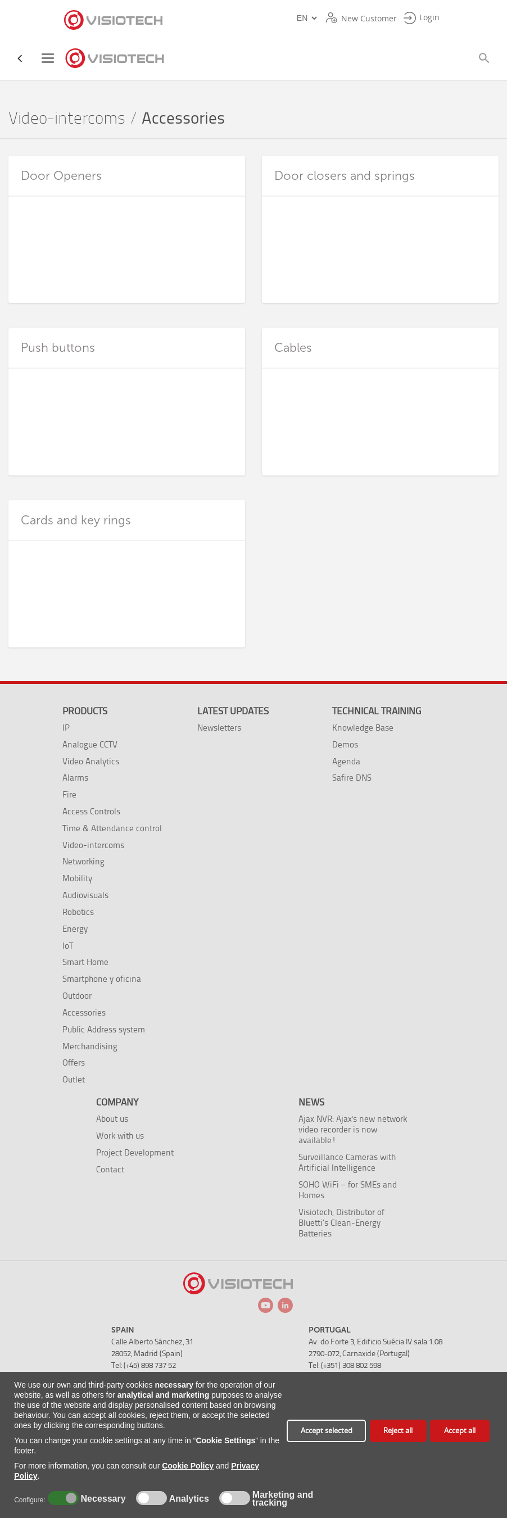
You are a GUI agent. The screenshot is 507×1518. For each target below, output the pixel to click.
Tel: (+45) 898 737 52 (143, 1365)
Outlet (73, 1079)
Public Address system (103, 1029)
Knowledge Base (362, 727)
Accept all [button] (460, 1430)
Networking (83, 861)
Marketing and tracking (282, 1499)
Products (84, 711)
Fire (69, 794)
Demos (345, 744)
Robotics (78, 912)
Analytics (187, 1499)
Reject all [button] (398, 1430)
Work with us (120, 1135)
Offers (73, 1062)
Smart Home (85, 962)
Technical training (376, 711)
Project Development (135, 1152)
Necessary (102, 1499)
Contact (110, 1169)
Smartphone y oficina (101, 978)
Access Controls (91, 811)
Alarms (75, 777)
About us (112, 1118)
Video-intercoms (66, 118)
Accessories (84, 1012)
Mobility (77, 878)
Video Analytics (90, 761)
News (311, 1102)
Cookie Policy (188, 1465)
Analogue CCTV (89, 744)
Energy (75, 928)
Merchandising (89, 1046)
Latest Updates (233, 711)
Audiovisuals (85, 895)
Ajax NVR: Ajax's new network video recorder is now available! (352, 1129)
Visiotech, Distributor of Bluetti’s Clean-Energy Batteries (341, 1223)
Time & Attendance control (112, 828)
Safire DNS (352, 777)
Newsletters (219, 727)
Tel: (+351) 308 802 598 (345, 1365)
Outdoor (77, 995)
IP (66, 727)
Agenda (346, 761)
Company (117, 1102)
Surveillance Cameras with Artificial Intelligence (347, 1162)
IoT (67, 945)
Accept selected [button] (326, 1430)
